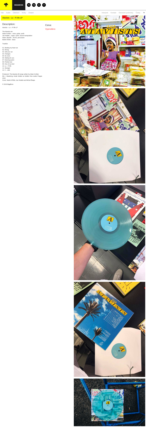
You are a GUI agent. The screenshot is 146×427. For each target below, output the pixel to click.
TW (34, 5)
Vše (2, 13)
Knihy (24, 13)
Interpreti (105, 13)
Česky (138, 13)
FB (29, 5)
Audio (8, 13)
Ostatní (31, 13)
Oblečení (16, 13)
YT (44, 5)
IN (39, 5)
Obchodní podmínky (126, 13)
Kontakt (113, 13)
